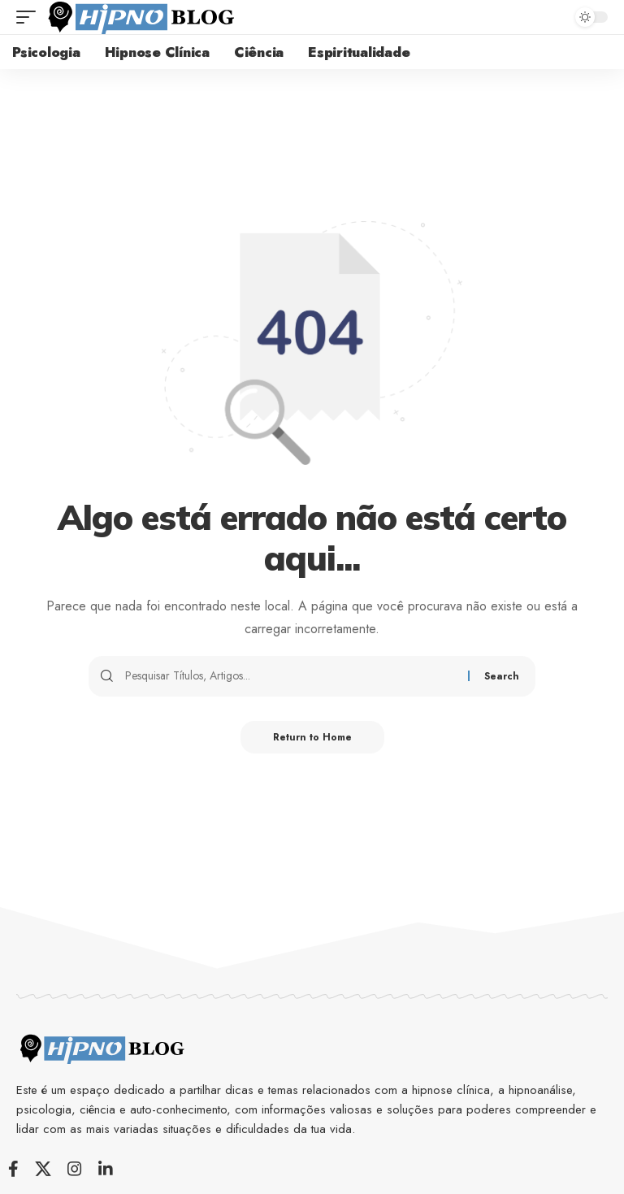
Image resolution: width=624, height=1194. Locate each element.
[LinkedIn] (105, 1169)
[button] (30, 17)
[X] (43, 1169)
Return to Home (312, 737)
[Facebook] (13, 1169)
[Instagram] (74, 1169)
